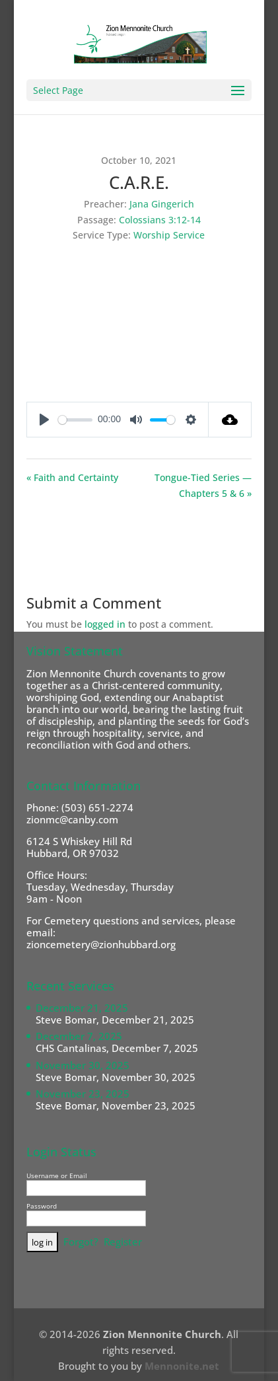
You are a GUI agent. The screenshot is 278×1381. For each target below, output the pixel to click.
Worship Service (169, 235)
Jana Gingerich (161, 204)
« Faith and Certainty (72, 477)
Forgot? (80, 1241)
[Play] (44, 419)
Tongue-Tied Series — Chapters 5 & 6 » (203, 485)
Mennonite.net (182, 1365)
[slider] (75, 420)
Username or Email (56, 1175)
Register (123, 1241)
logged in (105, 624)
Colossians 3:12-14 (160, 219)
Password (41, 1206)
